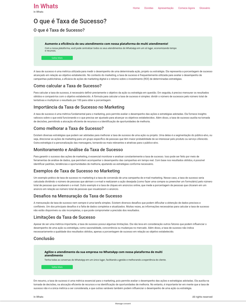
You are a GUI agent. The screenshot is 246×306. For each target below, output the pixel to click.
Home (136, 8)
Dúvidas (148, 8)
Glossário (204, 8)
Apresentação (166, 8)
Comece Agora (186, 8)
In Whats (46, 6)
